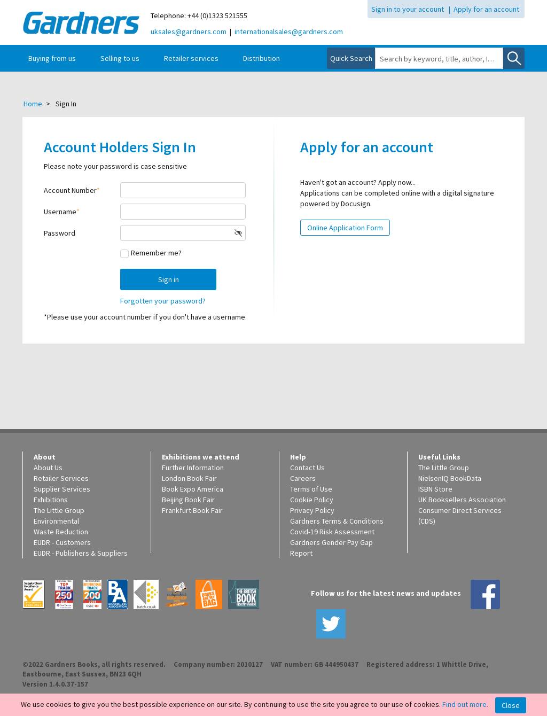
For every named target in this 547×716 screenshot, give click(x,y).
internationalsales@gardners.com (289, 31)
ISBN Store (435, 489)
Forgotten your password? (163, 301)
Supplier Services (62, 489)
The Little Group (59, 510)
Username (60, 211)
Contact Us (307, 467)
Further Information (193, 467)
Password (59, 233)
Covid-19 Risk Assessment (332, 531)
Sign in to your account (407, 9)
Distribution (261, 58)
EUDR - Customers (62, 542)
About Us (48, 467)
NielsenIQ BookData (449, 478)
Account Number (70, 190)
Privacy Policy (312, 510)
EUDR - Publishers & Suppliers (81, 553)
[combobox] (439, 58)
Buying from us (52, 58)
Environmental (56, 521)
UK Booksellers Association (462, 499)
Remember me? (156, 253)
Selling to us (119, 58)
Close (511, 705)
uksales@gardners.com (188, 31)
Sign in (168, 279)
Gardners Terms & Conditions (337, 521)
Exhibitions (51, 499)
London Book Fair (189, 478)
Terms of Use (311, 489)
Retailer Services (61, 478)
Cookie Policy (311, 499)
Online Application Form (345, 227)
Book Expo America (192, 489)
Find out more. (465, 704)
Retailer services (191, 58)
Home (33, 103)
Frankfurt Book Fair (192, 510)
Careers (303, 478)
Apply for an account (486, 9)
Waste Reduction (61, 531)
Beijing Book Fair (188, 499)
